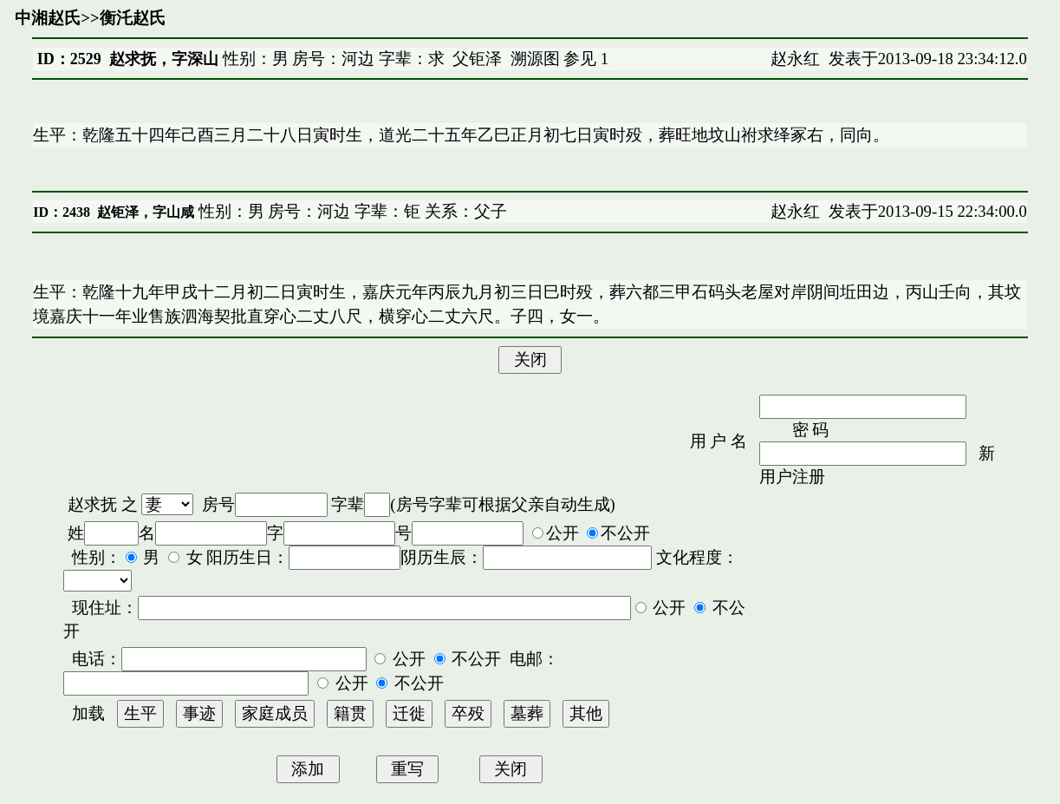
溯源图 (535, 58)
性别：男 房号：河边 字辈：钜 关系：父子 (350, 211)
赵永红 (795, 58)
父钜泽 (477, 58)
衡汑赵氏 (133, 18)
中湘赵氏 (48, 18)
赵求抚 (92, 504)
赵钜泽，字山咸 (145, 212)
